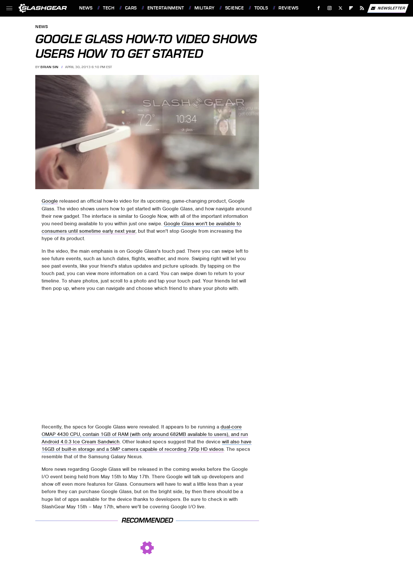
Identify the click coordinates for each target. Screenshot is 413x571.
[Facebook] (319, 8)
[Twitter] (340, 8)
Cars (131, 8)
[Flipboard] (351, 8)
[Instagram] (330, 8)
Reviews (288, 8)
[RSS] (362, 8)
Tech (108, 8)
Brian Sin (49, 67)
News (85, 8)
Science (234, 8)
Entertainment (165, 8)
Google (50, 201)
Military (204, 8)
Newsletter (388, 8)
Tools (261, 8)
